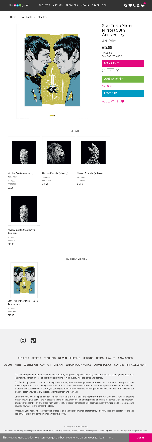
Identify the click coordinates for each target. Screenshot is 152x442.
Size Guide (107, 86)
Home (13, 17)
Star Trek (42, 17)
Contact (46, 365)
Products (72, 5)
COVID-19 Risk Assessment (130, 365)
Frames (111, 358)
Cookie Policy (103, 365)
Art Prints (27, 17)
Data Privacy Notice (79, 365)
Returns (88, 358)
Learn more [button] (106, 437)
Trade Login (100, 5)
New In (85, 5)
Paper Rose (92, 397)
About (8, 365)
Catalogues (125, 358)
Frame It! (110, 93)
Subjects (44, 5)
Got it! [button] (140, 437)
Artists (58, 5)
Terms (100, 358)
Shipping (75, 358)
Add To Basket (114, 79)
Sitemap (59, 365)
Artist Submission (26, 365)
